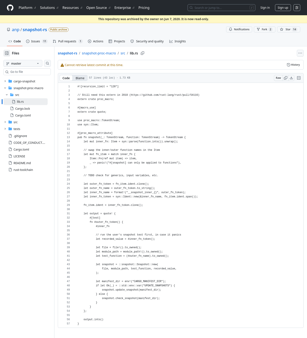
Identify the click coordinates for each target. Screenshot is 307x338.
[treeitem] (32, 101)
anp (15, 29)
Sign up (283, 8)
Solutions (49, 7)
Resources (72, 7)
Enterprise (125, 7)
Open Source (98, 7)
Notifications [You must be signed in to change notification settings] (239, 29)
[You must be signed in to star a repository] (288, 29)
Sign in (265, 8)
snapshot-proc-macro (112, 53)
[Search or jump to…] (221, 7)
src (136, 53)
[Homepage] (10, 7)
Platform (28, 7)
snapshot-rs (35, 29)
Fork (264, 29)
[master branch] (29, 63)
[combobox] (35, 72)
